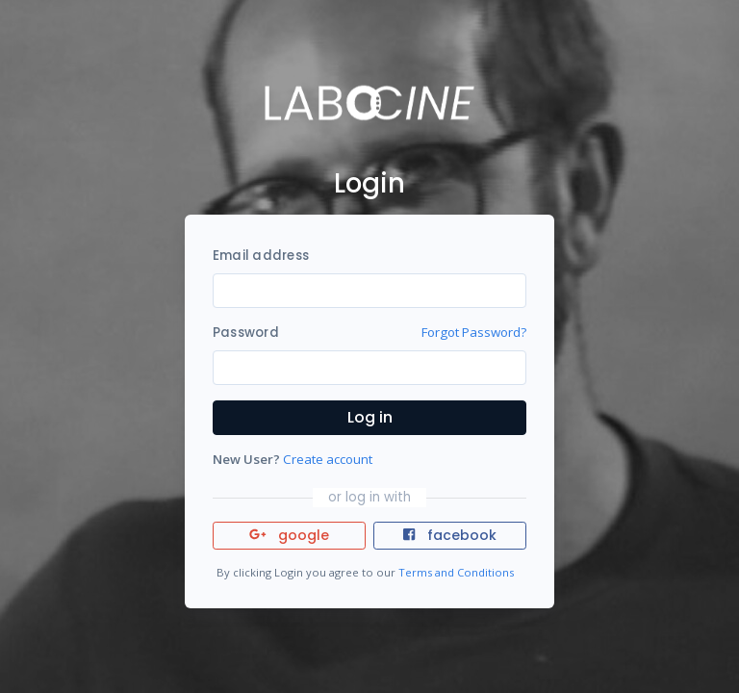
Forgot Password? (473, 332)
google (289, 535)
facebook (449, 535)
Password (246, 332)
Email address (261, 255)
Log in (370, 417)
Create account (327, 459)
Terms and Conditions (456, 572)
